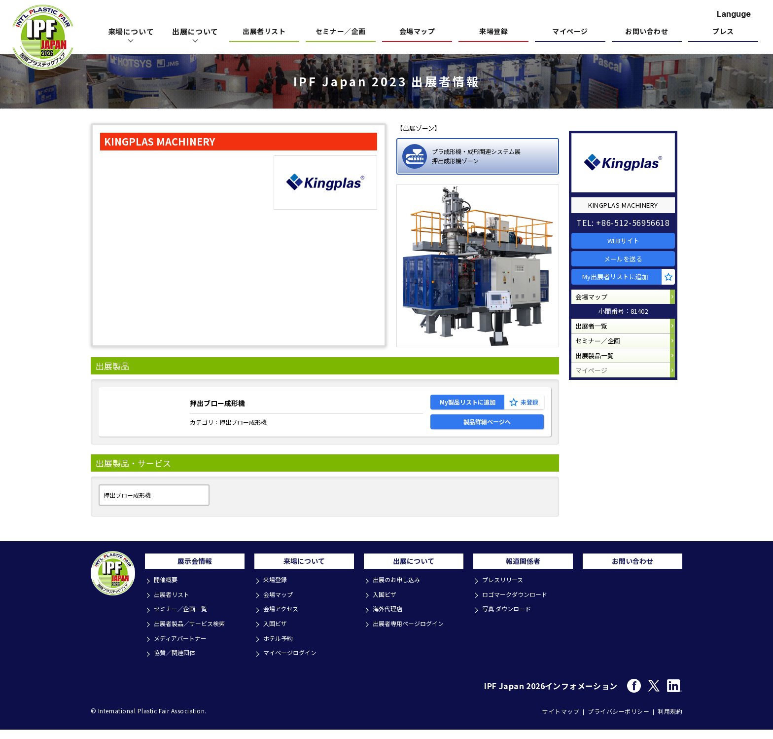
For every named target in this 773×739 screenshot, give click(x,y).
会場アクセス (283, 622)
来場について (304, 575)
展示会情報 (194, 575)
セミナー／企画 (341, 32)
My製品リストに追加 (467, 405)
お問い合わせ (646, 32)
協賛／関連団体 (177, 662)
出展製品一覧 (599, 378)
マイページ (570, 32)
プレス (723, 32)
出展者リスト (264, 32)
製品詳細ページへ (487, 430)
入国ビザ (277, 635)
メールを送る (628, 259)
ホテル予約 (280, 649)
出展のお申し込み (399, 595)
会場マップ (417, 32)
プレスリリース (505, 595)
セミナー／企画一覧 (183, 622)
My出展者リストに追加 (622, 282)
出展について (413, 575)
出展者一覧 (596, 340)
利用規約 (670, 720)
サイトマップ (560, 720)
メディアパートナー (183, 649)
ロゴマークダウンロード (518, 609)
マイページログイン (293, 662)
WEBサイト (628, 235)
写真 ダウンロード (509, 622)
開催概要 (167, 595)
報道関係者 (523, 575)
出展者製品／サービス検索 (193, 635)
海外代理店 (390, 622)
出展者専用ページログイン (412, 635)
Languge (734, 14)
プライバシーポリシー (618, 720)
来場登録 (493, 32)
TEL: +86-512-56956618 (627, 215)
